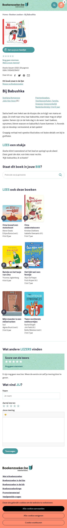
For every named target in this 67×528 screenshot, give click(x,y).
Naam (5, 343)
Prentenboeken (42, 97)
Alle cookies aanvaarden (33, 508)
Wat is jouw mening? (11, 62)
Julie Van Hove (9, 100)
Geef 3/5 (11, 359)
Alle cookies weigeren (33, 515)
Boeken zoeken (54, 5)
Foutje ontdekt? (10, 453)
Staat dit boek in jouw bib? (60, 175)
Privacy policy (9, 477)
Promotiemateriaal (11, 445)
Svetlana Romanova (11, 97)
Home (5, 14)
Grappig (39, 104)
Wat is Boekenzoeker (12, 429)
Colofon (6, 466)
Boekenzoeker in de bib (14, 437)
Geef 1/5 (4, 359)
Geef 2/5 (8, 359)
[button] (5, 367)
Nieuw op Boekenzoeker (13, 84)
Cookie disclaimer (11, 480)
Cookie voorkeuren (33, 522)
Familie (55, 100)
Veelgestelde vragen (12, 449)
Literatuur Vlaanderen (36, 495)
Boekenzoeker (15, 5)
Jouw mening (8, 363)
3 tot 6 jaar (55, 107)
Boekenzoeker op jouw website (17, 457)
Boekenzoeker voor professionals (18, 462)
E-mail (28, 75)
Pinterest (24, 75)
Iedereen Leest (39, 491)
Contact (6, 470)
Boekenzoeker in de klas (14, 433)
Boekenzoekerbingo (12, 441)
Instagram (62, 488)
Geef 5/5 (18, 359)
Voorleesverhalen (43, 100)
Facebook (15, 75)
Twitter (19, 75)
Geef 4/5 (15, 359)
